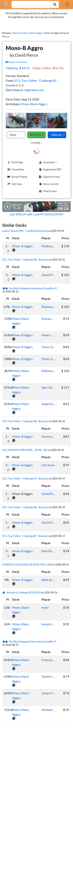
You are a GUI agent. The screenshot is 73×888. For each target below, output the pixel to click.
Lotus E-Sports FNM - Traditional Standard (25, 230)
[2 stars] (5, 288)
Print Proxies (47, 191)
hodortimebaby (51, 624)
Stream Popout (16, 177)
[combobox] (29, 4)
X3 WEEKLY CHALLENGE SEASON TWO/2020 (27, 564)
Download (53, 162)
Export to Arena (49, 177)
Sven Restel (49, 551)
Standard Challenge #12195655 (24, 592)
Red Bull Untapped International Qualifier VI (33, 288)
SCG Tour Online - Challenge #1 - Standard (25, 478)
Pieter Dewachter (53, 359)
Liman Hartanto (51, 693)
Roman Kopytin (51, 318)
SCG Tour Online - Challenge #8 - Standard (25, 259)
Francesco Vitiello (53, 660)
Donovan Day (50, 436)
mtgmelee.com (34, 90)
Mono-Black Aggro (33, 32)
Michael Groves (52, 709)
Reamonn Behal (51, 306)
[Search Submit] (55, 4)
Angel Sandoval (51, 404)
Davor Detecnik (52, 347)
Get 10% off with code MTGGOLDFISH (36, 214)
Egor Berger (49, 387)
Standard (17, 32)
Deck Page (14, 162)
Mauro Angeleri (51, 335)
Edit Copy (14, 184)
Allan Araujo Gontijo (55, 580)
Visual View (15, 169)
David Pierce (50, 275)
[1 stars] (4, 592)
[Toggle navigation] (67, 4)
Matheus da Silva (52, 246)
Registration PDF (50, 169)
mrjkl (44, 607)
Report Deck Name (16, 62)
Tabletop (56, 134)
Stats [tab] (13, 134)
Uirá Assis (48, 465)
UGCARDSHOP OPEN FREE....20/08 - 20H (24, 450)
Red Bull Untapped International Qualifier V (32, 641)
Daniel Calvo (49, 676)
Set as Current (48, 184)
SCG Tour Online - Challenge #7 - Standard (25, 536)
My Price (36, 134)
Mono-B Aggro (22, 246)
